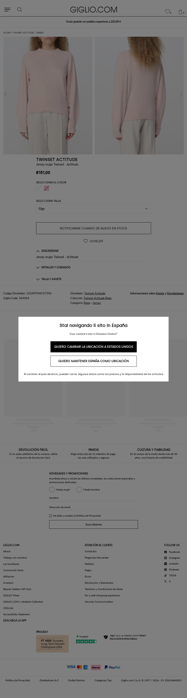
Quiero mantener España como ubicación (93, 361)
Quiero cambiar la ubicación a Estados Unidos (93, 347)
